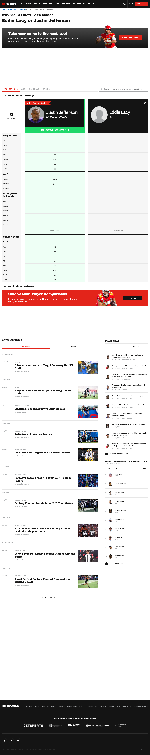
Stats (46, 89)
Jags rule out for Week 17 (128, 405)
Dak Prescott (120, 547)
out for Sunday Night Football (129, 366)
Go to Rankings (116, 563)
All (116, 347)
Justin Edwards (23, 371)
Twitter (11, 741)
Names (53, 707)
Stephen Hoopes (23, 506)
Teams (36, 707)
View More (54, 231)
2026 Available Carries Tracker (33, 434)
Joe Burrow (119, 492)
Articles (26, 346)
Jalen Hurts (119, 520)
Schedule (34, 89)
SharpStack (79, 4)
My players (137, 347)
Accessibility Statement (139, 707)
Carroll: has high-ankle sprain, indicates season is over (128, 356)
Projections (11, 89)
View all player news (119, 454)
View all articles (50, 598)
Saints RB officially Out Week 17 (130, 425)
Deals (91, 4)
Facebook (4, 741)
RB (116, 468)
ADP (24, 89)
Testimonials (93, 707)
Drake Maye (119, 502)
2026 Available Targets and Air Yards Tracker (42, 453)
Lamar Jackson (120, 483)
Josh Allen (118, 474)
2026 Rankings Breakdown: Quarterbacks (40, 409)
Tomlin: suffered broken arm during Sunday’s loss (129, 376)
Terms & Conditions (107, 707)
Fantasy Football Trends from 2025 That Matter (44, 503)
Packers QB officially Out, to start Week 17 (129, 434)
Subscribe (142, 4)
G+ (18, 741)
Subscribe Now (130, 38)
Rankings (26, 4)
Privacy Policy (122, 707)
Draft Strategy (22, 406)
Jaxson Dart (119, 538)
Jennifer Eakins (23, 484)
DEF (144, 468)
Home (4, 10)
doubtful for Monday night (128, 396)
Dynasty (18, 362)
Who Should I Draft (16, 10)
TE (130, 468)
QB (109, 468)
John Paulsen (22, 412)
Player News (72, 707)
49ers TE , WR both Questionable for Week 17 (129, 445)
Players (29, 707)
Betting (66, 4)
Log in (131, 4)
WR (123, 468)
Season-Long (20, 431)
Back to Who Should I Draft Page (19, 96)
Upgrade (132, 298)
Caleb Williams (120, 556)
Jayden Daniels (120, 511)
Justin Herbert (120, 529)
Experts (82, 707)
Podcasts (116, 4)
